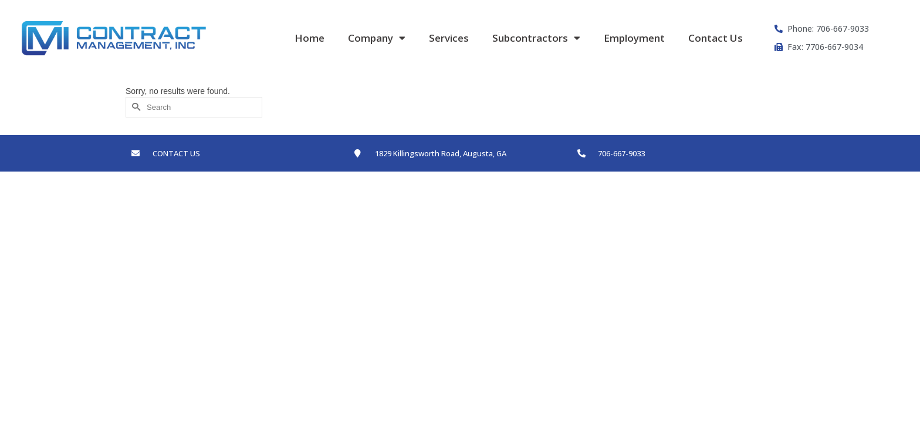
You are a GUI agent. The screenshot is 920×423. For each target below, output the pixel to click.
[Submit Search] (134, 107)
